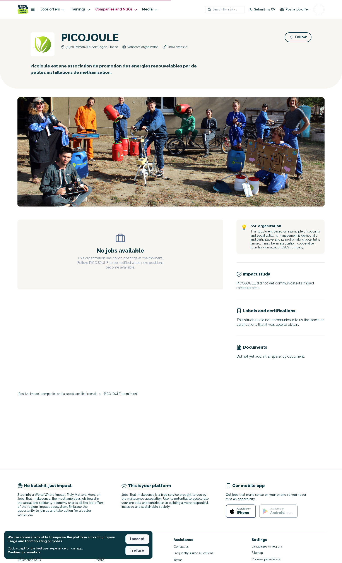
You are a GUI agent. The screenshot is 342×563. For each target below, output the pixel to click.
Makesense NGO (29, 560)
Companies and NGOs (116, 9)
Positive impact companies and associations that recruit (57, 394)
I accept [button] (137, 539)
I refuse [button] (137, 550)
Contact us (181, 546)
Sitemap (257, 552)
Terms (178, 560)
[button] (298, 37)
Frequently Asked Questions (193, 553)
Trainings (80, 9)
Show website (177, 47)
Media (150, 9)
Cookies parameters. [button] (24, 552)
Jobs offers (53, 9)
